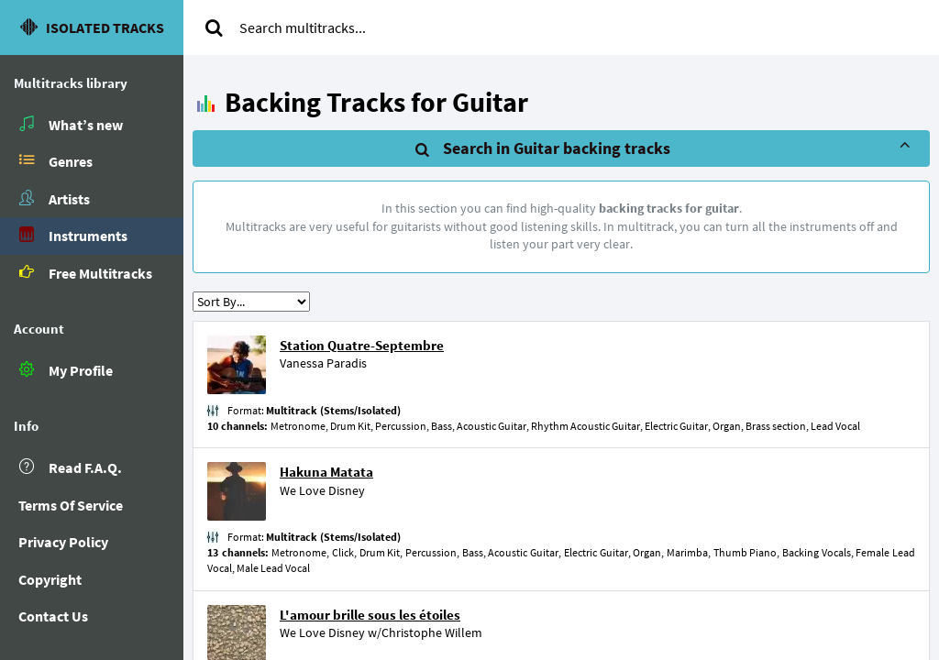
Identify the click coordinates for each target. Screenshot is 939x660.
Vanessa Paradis (323, 363)
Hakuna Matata (326, 471)
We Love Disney (322, 490)
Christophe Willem (431, 632)
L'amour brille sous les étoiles (370, 614)
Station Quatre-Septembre (362, 345)
